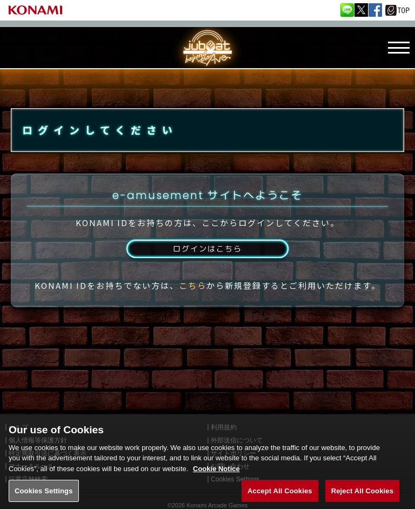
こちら (192, 298)
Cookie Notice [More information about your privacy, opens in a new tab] (216, 477)
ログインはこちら (207, 261)
